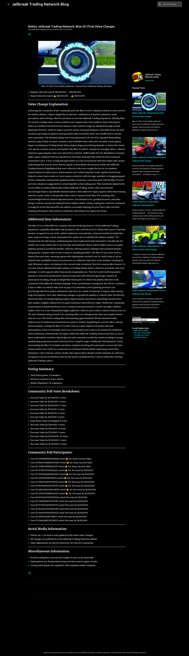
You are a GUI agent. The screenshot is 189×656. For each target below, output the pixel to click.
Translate (149, 322)
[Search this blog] (169, 4)
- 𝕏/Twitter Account (140, 335)
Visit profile (149, 81)
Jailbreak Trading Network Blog (40, 4)
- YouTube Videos (139, 337)
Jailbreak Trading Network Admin (153, 75)
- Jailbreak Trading (140, 330)
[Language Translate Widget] (145, 319)
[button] (29, 34)
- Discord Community (141, 333)
